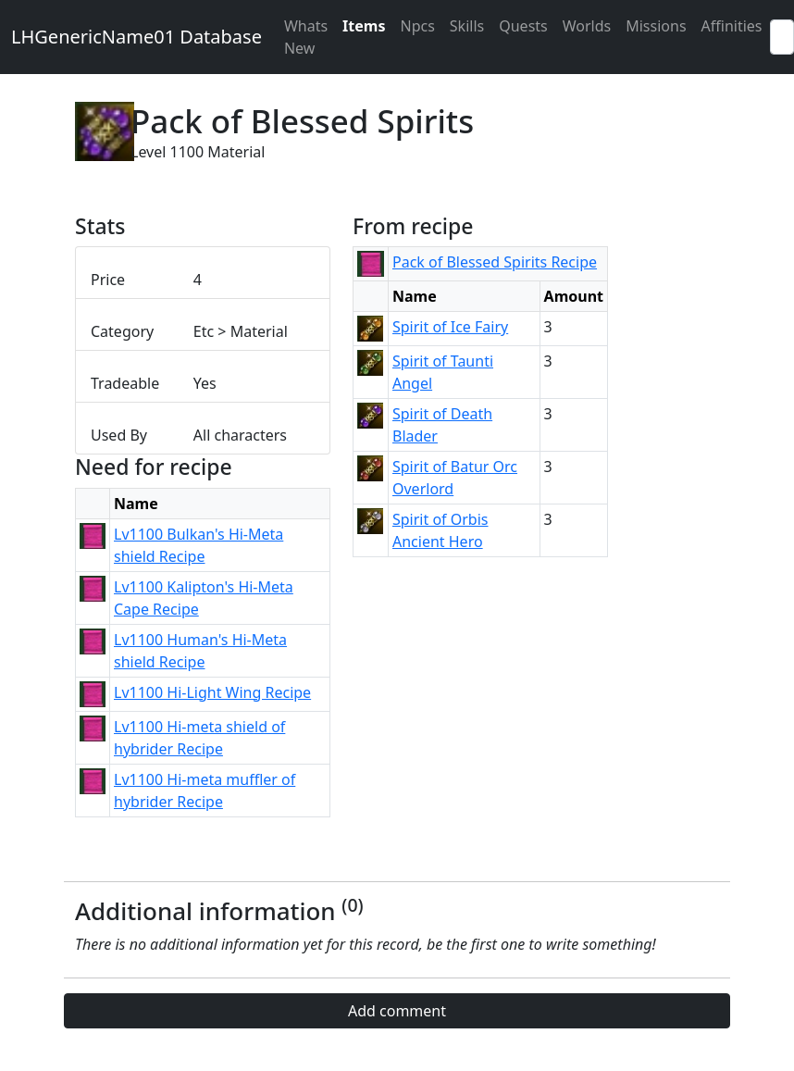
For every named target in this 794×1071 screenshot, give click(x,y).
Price (108, 279)
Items (363, 26)
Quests (523, 26)
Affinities (732, 26)
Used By (119, 435)
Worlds (587, 26)
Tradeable (125, 383)
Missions (656, 26)
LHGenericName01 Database (136, 36)
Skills (467, 26)
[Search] (782, 37)
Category (122, 331)
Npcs (417, 26)
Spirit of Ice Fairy (450, 327)
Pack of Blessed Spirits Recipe (494, 262)
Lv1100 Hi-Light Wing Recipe (212, 692)
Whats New (306, 37)
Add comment (397, 1011)
